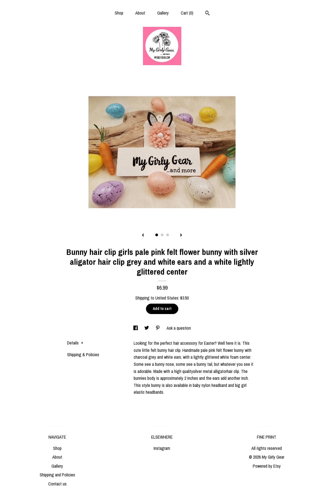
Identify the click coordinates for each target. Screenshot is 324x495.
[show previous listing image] (143, 235)
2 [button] (162, 235)
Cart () (187, 13)
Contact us (57, 484)
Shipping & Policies (83, 355)
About (140, 13)
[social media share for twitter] (147, 328)
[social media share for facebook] (136, 328)
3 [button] (167, 235)
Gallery (163, 13)
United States (166, 298)
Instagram (162, 448)
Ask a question (179, 328)
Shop (119, 13)
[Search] (207, 14)
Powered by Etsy (267, 466)
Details (75, 343)
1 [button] (156, 235)
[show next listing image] (181, 235)
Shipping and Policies (57, 475)
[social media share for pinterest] (158, 328)
